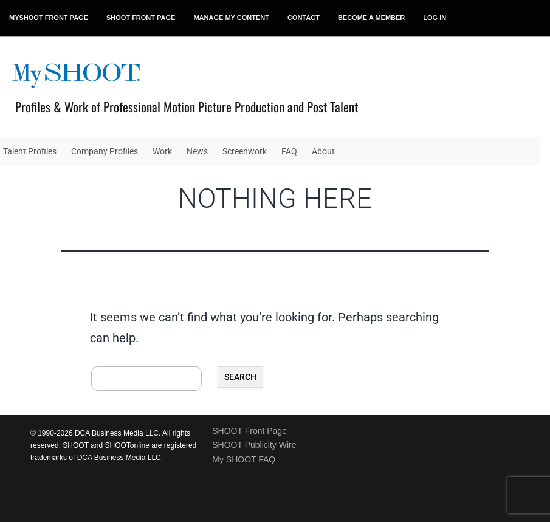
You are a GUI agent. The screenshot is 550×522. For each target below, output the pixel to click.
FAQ (289, 151)
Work (162, 151)
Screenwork (244, 151)
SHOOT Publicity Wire (254, 445)
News (197, 151)
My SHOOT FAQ (243, 459)
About (323, 151)
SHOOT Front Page (249, 431)
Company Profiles (104, 151)
